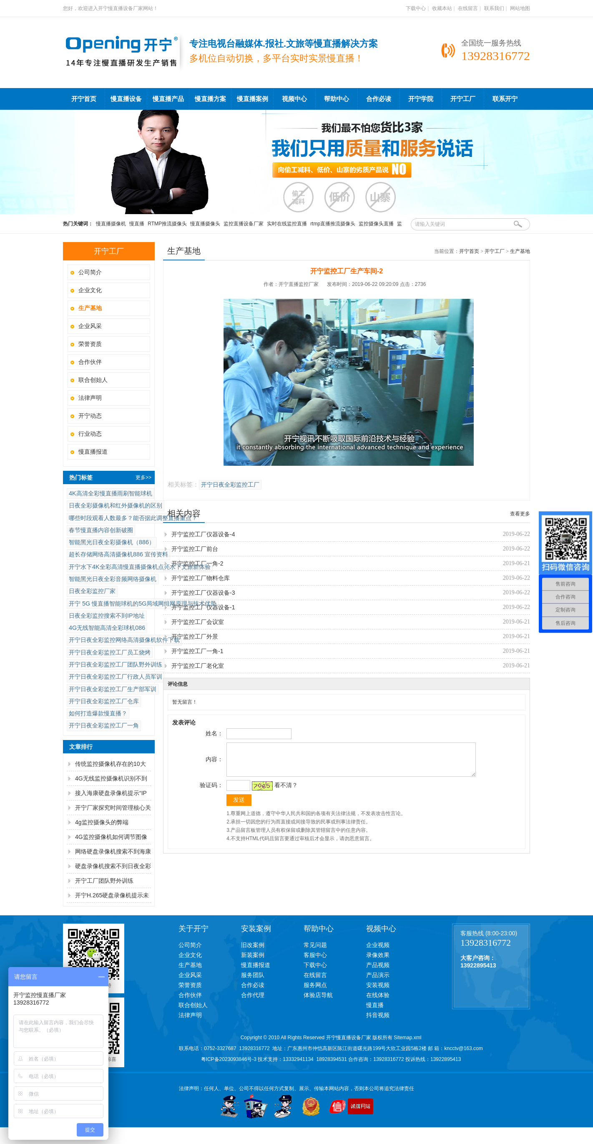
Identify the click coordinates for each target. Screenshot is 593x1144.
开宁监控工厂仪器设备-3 (203, 592)
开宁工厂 (462, 99)
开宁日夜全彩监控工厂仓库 (104, 701)
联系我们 (494, 8)
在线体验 (377, 995)
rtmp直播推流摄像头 (332, 224)
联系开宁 (505, 99)
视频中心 (294, 99)
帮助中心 (336, 99)
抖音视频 (377, 1015)
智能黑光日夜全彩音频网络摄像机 (112, 579)
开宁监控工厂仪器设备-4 (203, 534)
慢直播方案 (210, 99)
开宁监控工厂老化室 (197, 665)
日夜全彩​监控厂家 (92, 591)
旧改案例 (252, 945)
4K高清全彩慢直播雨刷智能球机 (110, 493)
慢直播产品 (168, 99)
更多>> (143, 477)
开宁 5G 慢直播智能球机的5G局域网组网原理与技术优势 (142, 603)
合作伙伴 (90, 362)
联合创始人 (93, 379)
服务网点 (315, 985)
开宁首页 (83, 99)
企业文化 (90, 290)
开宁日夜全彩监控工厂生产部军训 (112, 689)
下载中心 (416, 8)
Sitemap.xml (407, 1037)
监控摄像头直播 (376, 224)
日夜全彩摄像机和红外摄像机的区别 (115, 505)
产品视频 (377, 965)
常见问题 (315, 945)
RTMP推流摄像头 (167, 224)
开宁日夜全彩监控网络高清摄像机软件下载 (124, 639)
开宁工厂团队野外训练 (104, 880)
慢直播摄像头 (205, 224)
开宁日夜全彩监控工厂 (230, 485)
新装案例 (252, 955)
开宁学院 (420, 99)
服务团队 (252, 975)
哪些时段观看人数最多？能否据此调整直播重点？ (133, 518)
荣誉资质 (90, 344)
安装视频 (377, 985)
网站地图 (520, 8)
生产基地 (520, 251)
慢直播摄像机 (111, 224)
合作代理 (252, 995)
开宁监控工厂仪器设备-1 (203, 607)
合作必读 (378, 99)
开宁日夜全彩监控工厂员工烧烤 (110, 652)
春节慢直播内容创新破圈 (101, 530)
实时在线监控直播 (287, 224)
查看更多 (520, 514)
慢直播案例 (252, 99)
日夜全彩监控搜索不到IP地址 (107, 615)
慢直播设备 (126, 99)
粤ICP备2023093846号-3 (228, 1059)
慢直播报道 (93, 451)
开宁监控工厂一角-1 (197, 651)
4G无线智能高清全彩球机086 (107, 627)
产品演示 (377, 975)
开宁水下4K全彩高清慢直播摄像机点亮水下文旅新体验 (140, 566)
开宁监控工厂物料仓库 (200, 578)
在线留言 (468, 8)
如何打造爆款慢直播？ (98, 713)
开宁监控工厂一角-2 (197, 563)
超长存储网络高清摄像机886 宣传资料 (118, 554)
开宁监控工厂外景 (194, 636)
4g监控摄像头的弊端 (101, 822)
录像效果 (377, 955)
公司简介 (90, 272)
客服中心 (315, 955)
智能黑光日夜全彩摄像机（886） (112, 542)
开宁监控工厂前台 (194, 548)
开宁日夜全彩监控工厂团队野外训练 (115, 664)
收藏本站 (442, 8)
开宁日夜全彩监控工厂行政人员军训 (115, 676)
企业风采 (90, 326)
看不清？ (284, 791)
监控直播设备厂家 (244, 224)
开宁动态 (90, 415)
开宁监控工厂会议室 (197, 622)
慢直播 (136, 224)
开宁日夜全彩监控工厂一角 (104, 725)
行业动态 (90, 433)
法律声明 (90, 397)
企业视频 (377, 945)
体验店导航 (318, 995)
